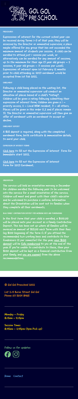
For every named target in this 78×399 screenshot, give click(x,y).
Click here (8, 151)
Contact (18, 376)
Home (8, 376)
